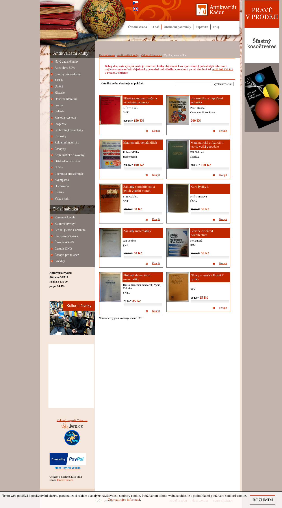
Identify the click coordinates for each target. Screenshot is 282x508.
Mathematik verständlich (140, 142)
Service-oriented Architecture (202, 233)
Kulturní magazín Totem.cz (72, 420)
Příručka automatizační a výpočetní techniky (140, 100)
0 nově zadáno (65, 480)
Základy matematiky (137, 231)
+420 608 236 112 (222, 69)
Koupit (156, 130)
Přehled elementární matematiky (136, 277)
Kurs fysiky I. (200, 186)
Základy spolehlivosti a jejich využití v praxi (139, 188)
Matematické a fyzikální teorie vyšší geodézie (207, 144)
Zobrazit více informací (124, 499)
